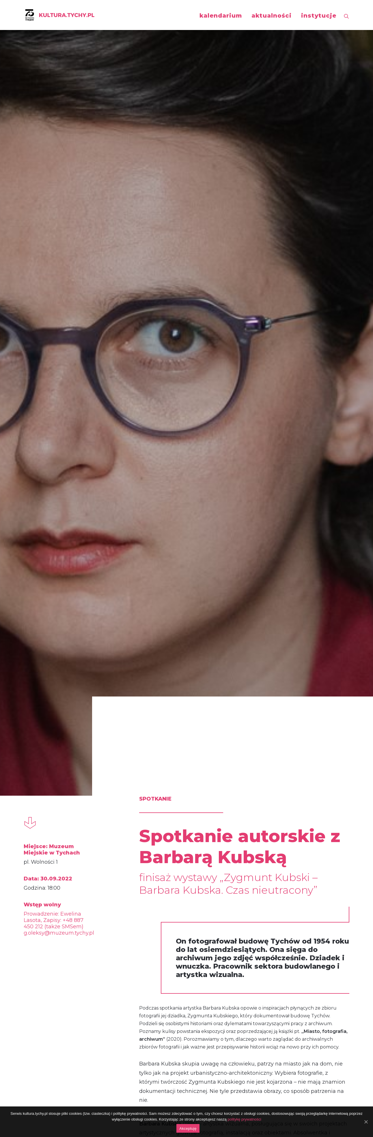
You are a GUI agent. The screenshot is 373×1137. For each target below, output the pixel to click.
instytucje (318, 15)
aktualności (271, 15)
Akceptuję (187, 1128)
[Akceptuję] (366, 1122)
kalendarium (220, 15)
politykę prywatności (244, 1119)
